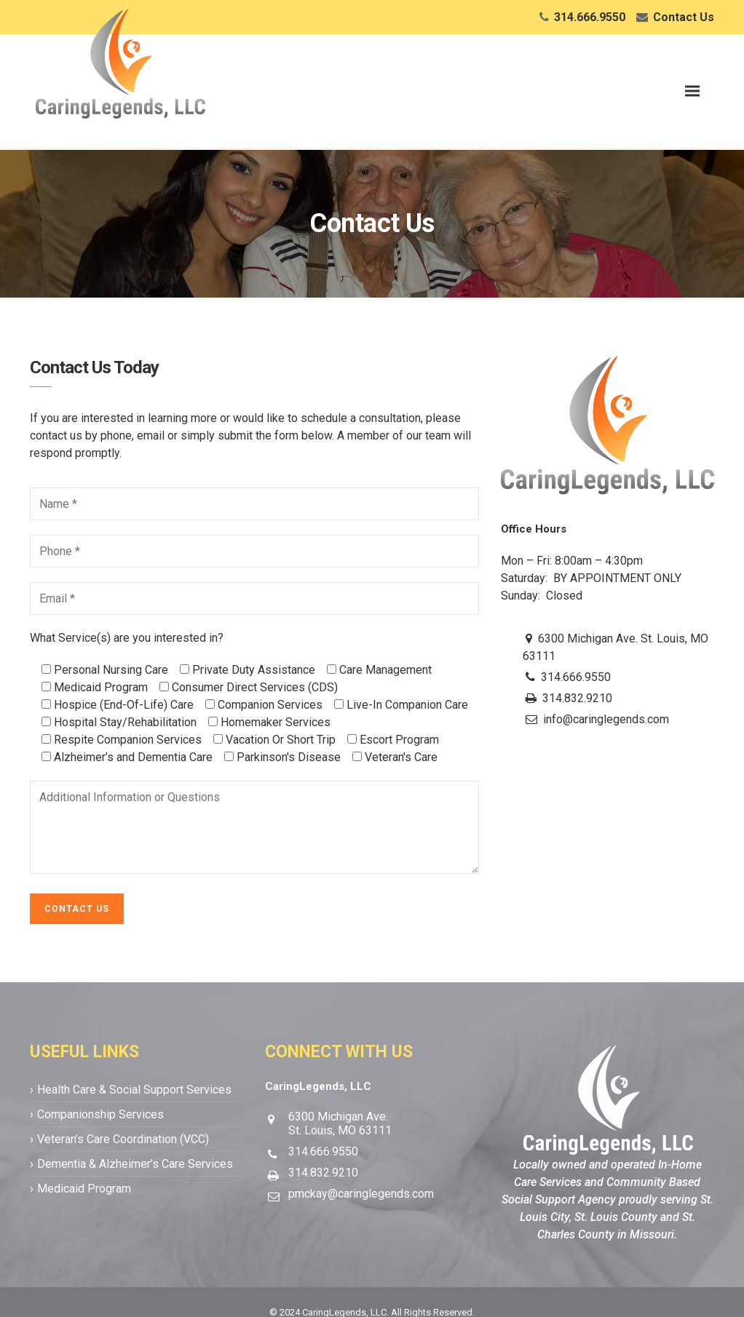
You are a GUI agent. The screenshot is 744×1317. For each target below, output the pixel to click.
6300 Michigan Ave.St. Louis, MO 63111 (340, 1123)
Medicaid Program (84, 1188)
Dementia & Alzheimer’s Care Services (135, 1164)
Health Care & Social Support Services (134, 1090)
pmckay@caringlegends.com (361, 1194)
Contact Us (683, 17)
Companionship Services (100, 1114)
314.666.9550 (589, 17)
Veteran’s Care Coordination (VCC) (123, 1139)
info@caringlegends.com (606, 719)
